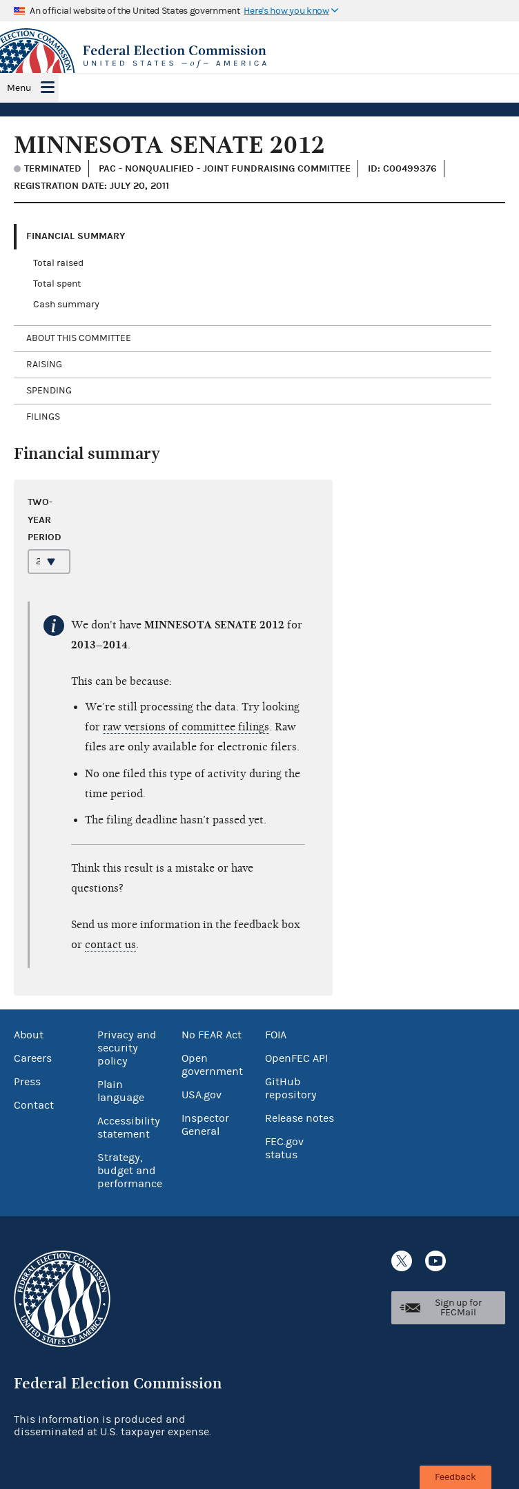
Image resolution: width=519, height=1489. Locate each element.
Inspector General (205, 1125)
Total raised (58, 263)
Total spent (57, 283)
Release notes (299, 1118)
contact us (110, 944)
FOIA (275, 1035)
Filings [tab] (43, 416)
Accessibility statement (128, 1127)
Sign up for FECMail (458, 1307)
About (28, 1035)
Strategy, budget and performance (129, 1170)
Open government (212, 1065)
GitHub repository (291, 1088)
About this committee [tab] (78, 338)
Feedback (455, 1477)
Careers (33, 1058)
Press (27, 1082)
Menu (19, 88)
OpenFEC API (296, 1058)
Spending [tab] (49, 390)
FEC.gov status (284, 1148)
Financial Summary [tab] (75, 236)
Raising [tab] (44, 364)
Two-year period (44, 519)
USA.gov (202, 1095)
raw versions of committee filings (186, 727)
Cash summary (66, 304)
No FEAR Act (212, 1035)
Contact (34, 1105)
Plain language (120, 1091)
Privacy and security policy (127, 1048)
